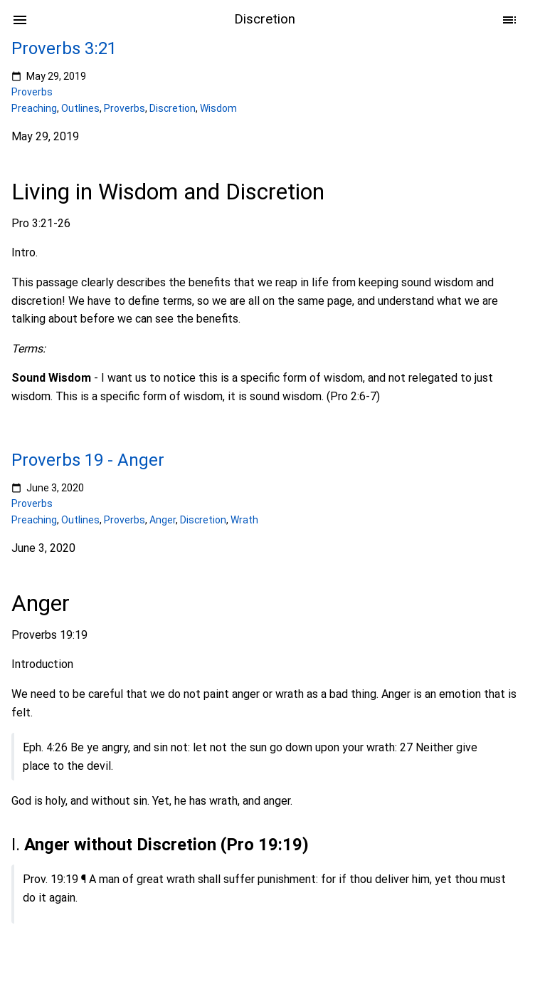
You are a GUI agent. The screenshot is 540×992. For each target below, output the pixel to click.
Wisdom (218, 108)
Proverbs (32, 92)
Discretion (172, 108)
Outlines (80, 108)
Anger (162, 519)
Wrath (244, 519)
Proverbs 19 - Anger (87, 460)
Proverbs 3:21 (64, 48)
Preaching (34, 108)
